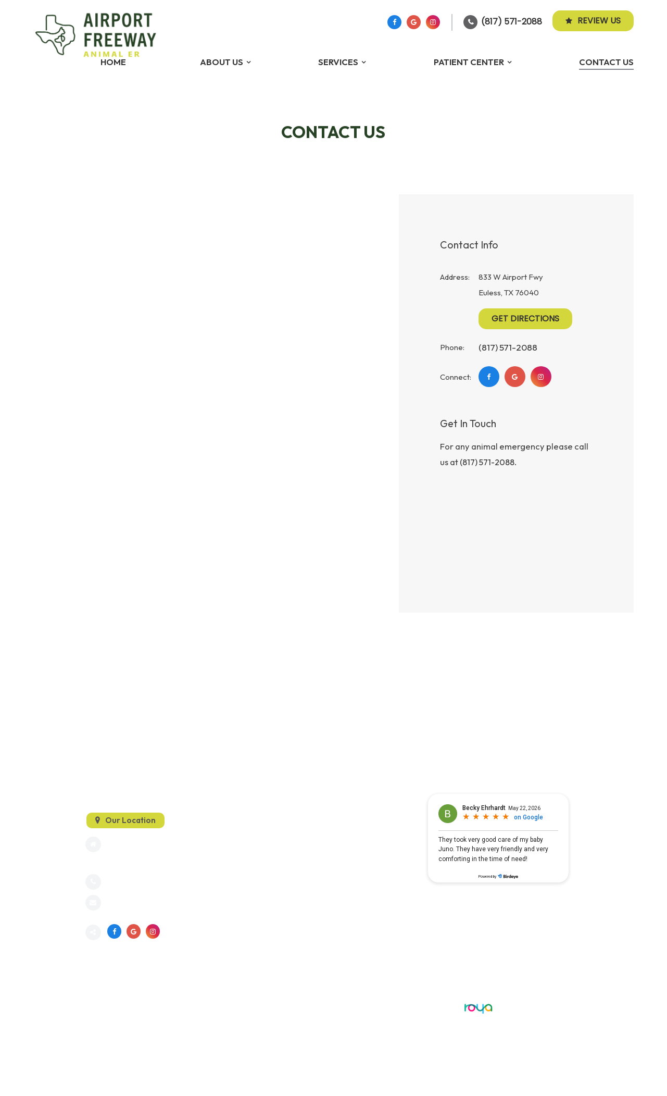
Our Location (130, 820)
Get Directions (525, 319)
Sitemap (98, 1007)
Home (113, 61)
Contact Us (606, 61)
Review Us (593, 21)
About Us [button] (221, 61)
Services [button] (338, 61)
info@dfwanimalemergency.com (163, 903)
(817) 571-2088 (511, 22)
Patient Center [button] (469, 61)
